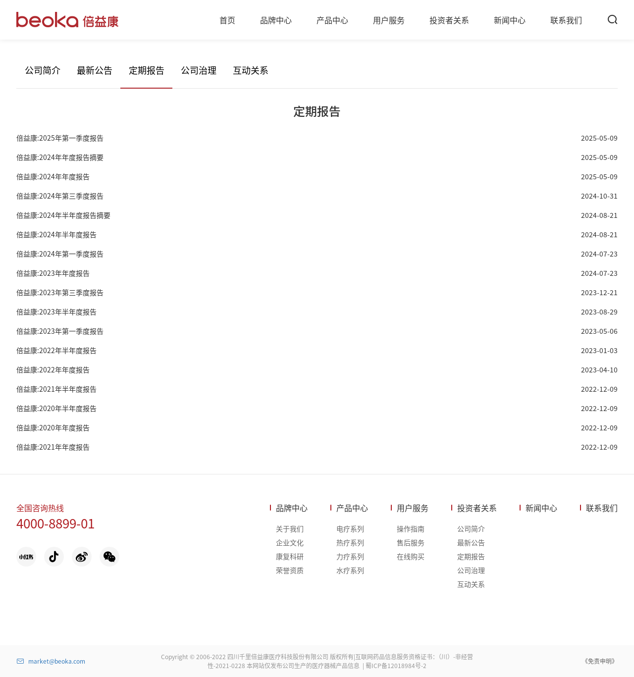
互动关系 (250, 69)
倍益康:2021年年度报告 (53, 447)
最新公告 (94, 69)
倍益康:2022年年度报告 (53, 369)
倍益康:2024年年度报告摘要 (60, 157)
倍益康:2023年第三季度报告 (60, 292)
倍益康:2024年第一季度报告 (60, 254)
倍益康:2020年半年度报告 (56, 408)
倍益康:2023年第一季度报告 (60, 331)
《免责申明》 (600, 661)
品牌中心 (292, 508)
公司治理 (198, 69)
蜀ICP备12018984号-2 (396, 665)
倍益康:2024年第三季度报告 (60, 196)
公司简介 (42, 69)
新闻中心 (541, 508)
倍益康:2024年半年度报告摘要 (63, 215)
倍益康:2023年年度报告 (53, 273)
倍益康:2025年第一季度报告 (60, 138)
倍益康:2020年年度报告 (53, 427)
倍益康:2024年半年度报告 (56, 234)
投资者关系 (477, 508)
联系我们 (602, 508)
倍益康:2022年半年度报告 (56, 350)
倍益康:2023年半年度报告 (56, 311)
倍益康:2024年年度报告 (53, 176)
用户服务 (412, 508)
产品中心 (352, 508)
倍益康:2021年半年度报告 (56, 389)
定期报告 (146, 69)
